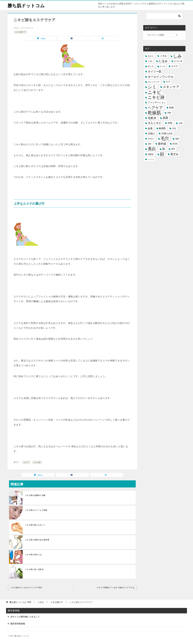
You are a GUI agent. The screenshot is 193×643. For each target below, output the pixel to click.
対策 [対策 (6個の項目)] (170, 123)
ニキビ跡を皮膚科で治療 (35, 495)
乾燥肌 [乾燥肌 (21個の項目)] (154, 113)
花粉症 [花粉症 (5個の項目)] (151, 154)
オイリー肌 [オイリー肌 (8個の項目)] (154, 71)
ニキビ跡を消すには (33, 555)
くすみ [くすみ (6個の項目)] (163, 56)
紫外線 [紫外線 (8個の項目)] (162, 143)
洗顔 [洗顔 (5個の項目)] (177, 139)
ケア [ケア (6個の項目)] (168, 82)
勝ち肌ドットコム (26, 5)
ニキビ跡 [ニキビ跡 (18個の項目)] (156, 97)
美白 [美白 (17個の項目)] (152, 149)
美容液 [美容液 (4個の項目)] (174, 144)
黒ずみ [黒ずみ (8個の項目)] (174, 154)
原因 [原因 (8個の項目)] (165, 117)
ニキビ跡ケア (20, 32)
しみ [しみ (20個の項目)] (177, 56)
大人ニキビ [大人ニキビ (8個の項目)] (154, 123)
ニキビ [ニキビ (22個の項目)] (154, 92)
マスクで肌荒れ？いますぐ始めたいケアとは (115, 587)
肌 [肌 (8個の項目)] (163, 148)
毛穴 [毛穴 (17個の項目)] (165, 138)
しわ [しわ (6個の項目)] (150, 61)
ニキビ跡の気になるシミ (35, 525)
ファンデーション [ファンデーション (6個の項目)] (157, 102)
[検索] (164, 16)
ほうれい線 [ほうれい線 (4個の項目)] (178, 61)
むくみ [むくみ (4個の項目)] (162, 66)
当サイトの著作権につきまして (25, 616)
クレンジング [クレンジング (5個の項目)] (154, 82)
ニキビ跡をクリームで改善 (36, 510)
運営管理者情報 (17, 623)
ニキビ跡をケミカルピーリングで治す (26, 587)
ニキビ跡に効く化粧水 (34, 569)
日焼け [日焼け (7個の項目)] (151, 133)
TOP (20, 602)
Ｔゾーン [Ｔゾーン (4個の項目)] (151, 159)
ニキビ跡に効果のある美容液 (37, 540)
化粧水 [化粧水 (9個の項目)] (152, 118)
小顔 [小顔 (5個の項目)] (180, 123)
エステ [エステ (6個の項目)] (174, 66)
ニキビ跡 (37, 462)
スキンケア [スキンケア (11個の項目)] (171, 87)
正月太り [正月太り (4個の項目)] (151, 139)
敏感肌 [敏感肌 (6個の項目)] (162, 128)
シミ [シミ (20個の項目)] (152, 87)
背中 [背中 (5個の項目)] (173, 149)
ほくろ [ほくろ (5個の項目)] (151, 66)
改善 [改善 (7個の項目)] (150, 128)
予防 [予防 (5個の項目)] (169, 113)
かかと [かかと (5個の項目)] (151, 56)
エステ (26, 462)
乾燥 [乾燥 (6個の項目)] (171, 107)
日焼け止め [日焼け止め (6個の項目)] (167, 133)
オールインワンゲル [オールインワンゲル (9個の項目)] (161, 76)
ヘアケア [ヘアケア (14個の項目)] (155, 108)
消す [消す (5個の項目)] (150, 144)
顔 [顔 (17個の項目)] (162, 154)
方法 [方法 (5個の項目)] (174, 128)
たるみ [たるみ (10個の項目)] (163, 61)
